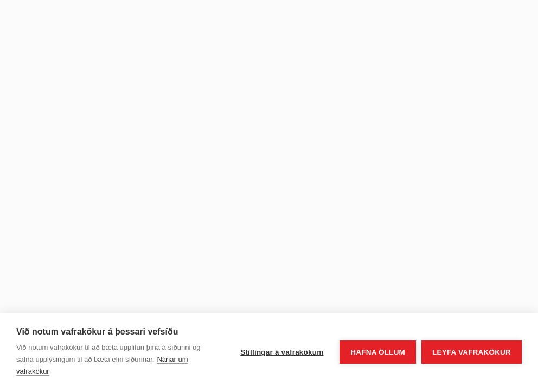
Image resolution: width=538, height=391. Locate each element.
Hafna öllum (377, 352)
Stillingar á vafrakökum (281, 352)
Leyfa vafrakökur (471, 352)
